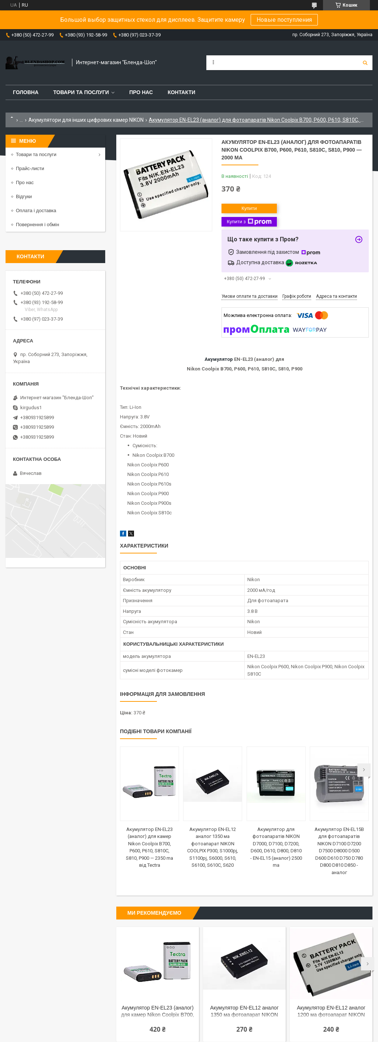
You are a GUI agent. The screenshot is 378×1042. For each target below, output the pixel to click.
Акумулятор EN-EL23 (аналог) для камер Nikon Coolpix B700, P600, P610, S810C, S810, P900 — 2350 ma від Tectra (157, 1012)
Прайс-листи (30, 168)
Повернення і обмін (37, 224)
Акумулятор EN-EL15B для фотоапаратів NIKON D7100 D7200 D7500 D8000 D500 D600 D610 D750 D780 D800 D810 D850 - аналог (339, 851)
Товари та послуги (81, 92)
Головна (25, 92)
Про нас (141, 92)
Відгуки (24, 196)
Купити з (249, 221)
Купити (249, 208)
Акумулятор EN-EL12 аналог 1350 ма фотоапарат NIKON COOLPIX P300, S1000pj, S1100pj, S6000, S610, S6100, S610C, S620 (244, 1012)
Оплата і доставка (36, 210)
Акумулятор (219, 359)
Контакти (181, 92)
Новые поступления (284, 19)
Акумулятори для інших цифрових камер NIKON (86, 120)
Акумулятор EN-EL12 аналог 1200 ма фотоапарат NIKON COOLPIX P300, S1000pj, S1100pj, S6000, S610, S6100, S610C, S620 (331, 1012)
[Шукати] (365, 62)
